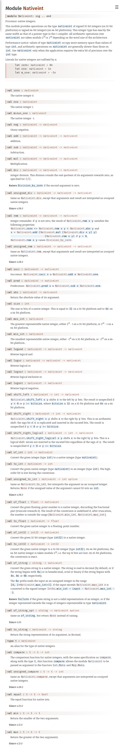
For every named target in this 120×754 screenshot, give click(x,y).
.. (43, 16)
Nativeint (33, 8)
